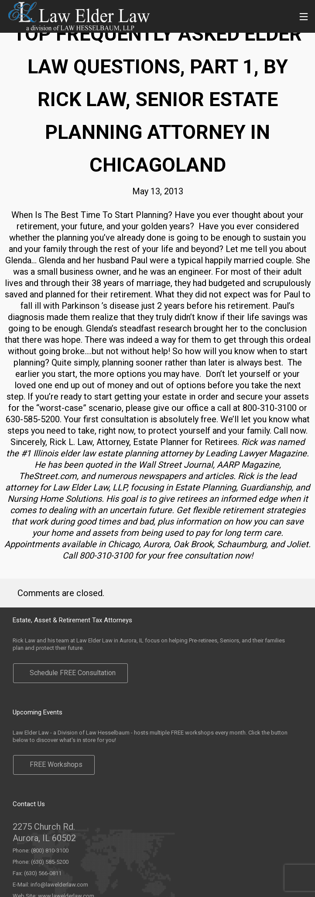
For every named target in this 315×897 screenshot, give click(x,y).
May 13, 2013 (157, 191)
